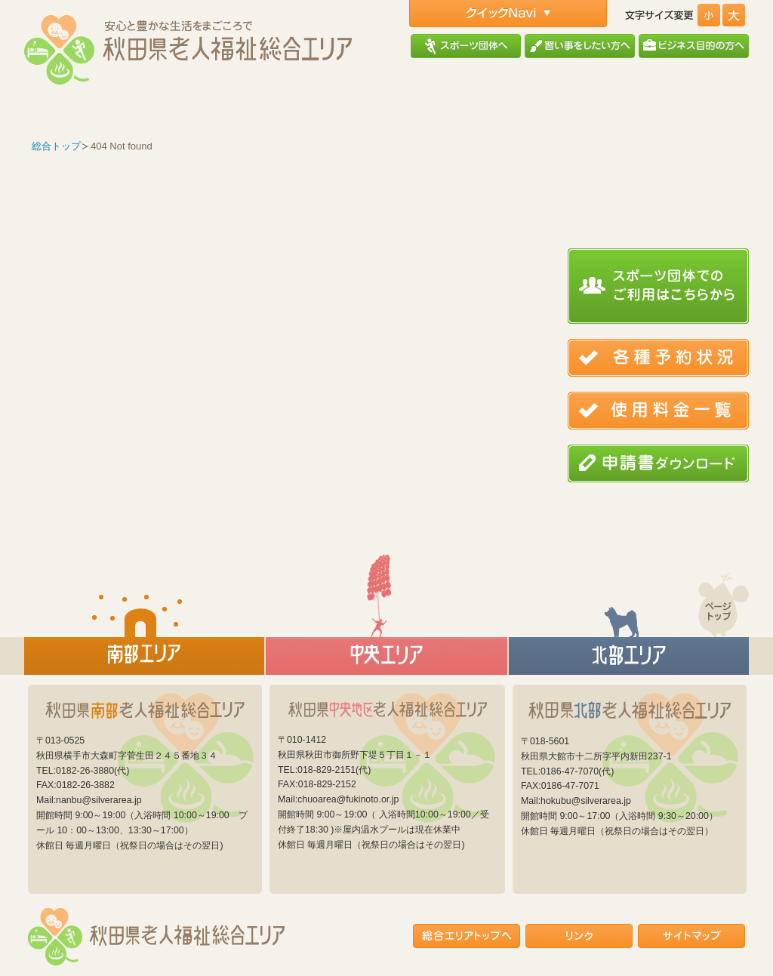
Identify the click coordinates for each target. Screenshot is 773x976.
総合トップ (56, 146)
